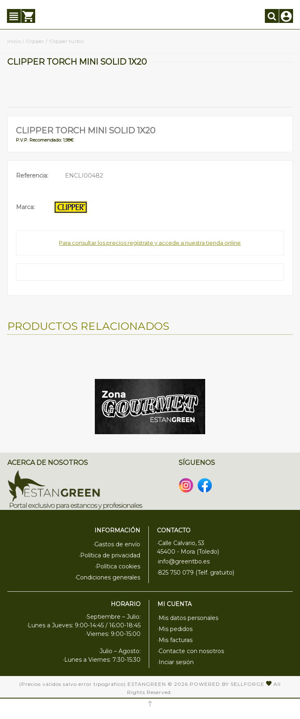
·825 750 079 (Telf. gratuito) (195, 572)
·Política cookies (117, 566)
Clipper (35, 41)
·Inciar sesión (175, 662)
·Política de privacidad (109, 555)
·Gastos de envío (116, 544)
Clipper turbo (66, 41)
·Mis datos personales (187, 618)
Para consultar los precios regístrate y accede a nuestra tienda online (150, 242)
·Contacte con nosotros (190, 651)
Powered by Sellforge (227, 684)
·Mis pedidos (175, 629)
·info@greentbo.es (183, 561)
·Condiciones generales (107, 577)
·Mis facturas (175, 640)
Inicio (14, 41)
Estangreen (147, 684)
